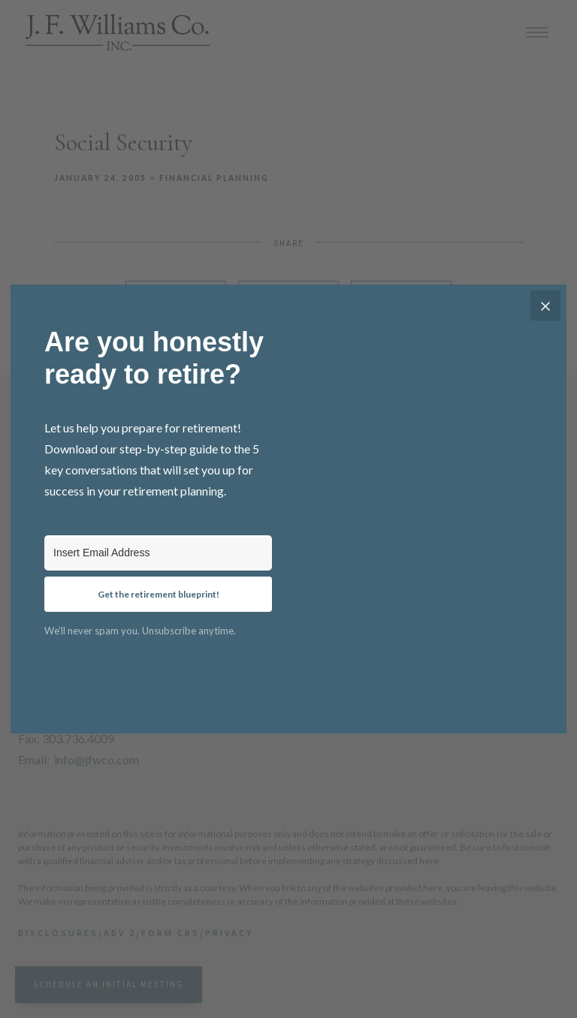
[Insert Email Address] (158, 553)
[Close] (545, 306)
